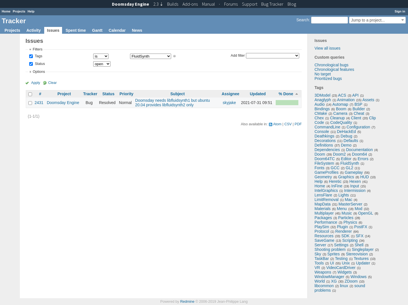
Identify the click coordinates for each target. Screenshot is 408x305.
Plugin (342, 226)
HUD (364, 177)
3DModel (322, 95)
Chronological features (334, 69)
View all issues (327, 48)
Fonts (319, 168)
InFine (336, 186)
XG (334, 281)
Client (356, 118)
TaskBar (321, 258)
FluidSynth (349, 163)
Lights (343, 195)
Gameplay (354, 172)
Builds (172, 4)
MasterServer (350, 204)
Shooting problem (330, 249)
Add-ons (190, 4)
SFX (360, 236)
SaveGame (324, 240)
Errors (363, 158)
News (137, 30)
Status (39, 64)
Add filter (238, 55)
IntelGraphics (326, 190)
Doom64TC (324, 158)
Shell (359, 245)
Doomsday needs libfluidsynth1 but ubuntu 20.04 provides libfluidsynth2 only (172, 102)
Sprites (333, 254)
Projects (19, 11)
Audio (319, 104)
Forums (231, 4)
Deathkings (324, 136)
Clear (52, 83)
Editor (346, 158)
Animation (346, 100)
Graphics (346, 177)
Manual (208, 4)
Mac (348, 199)
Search (302, 20)
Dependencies (327, 149)
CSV (288, 124)
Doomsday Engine (63, 102)
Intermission (354, 190)
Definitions (323, 145)
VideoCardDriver (340, 267)
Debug (346, 136)
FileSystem (324, 163)
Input (354, 186)
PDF (298, 124)
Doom (319, 154)
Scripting (350, 240)
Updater (363, 263)
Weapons (322, 272)
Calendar (117, 30)
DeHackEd (346, 131)
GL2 (349, 168)
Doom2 (339, 154)
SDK (345, 236)
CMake (320, 113)
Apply (35, 83)
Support (249, 4)
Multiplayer (324, 213)
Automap (340, 104)
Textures (361, 258)
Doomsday (130, 4)
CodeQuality (341, 122)
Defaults (351, 140)
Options (39, 72)
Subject (177, 94)
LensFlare (323, 195)
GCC (335, 168)
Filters (37, 49)
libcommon (324, 285)
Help (30, 11)
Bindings (322, 109)
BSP (358, 104)
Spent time (75, 30)
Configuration (358, 127)
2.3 (158, 4)
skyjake (229, 102)
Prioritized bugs (328, 78)
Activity (33, 30)
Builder (358, 109)
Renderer (343, 231)
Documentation (359, 149)
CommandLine (327, 127)
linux (344, 285)
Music (347, 213)
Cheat (359, 113)
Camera (340, 113)
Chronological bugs (331, 65)
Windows (358, 276)
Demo (346, 145)
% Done (286, 94)
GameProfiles (326, 172)
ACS (342, 95)
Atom (277, 124)
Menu (342, 208)
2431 (39, 102)
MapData (322, 204)
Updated (258, 94)
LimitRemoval (326, 199)
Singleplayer (363, 249)
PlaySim (321, 226)
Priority (126, 94)
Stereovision (357, 254)
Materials (322, 208)
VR (317, 267)
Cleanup (337, 118)
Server (320, 245)
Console (321, 131)
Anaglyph (322, 100)
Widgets (344, 272)
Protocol (321, 231)
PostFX (360, 226)
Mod (358, 208)
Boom (341, 109)
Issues (53, 30)
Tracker (90, 94)
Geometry (323, 177)
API (355, 95)
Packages (323, 217)
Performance (325, 222)
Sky (317, 254)
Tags (38, 56)
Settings (341, 245)
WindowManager (329, 276)
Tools (319, 263)
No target (322, 74)
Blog (292, 4)
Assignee (230, 94)
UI (332, 263)
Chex (319, 118)
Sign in (400, 11)
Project (64, 94)
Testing (341, 258)
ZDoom (351, 281)
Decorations (325, 140)
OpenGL (365, 213)
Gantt (97, 30)
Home (6, 11)
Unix (346, 263)
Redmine (187, 302)
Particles (345, 217)
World (319, 281)
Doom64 (359, 154)
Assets (368, 100)
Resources (323, 236)
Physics (350, 222)
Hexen (355, 181)
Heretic (335, 181)
